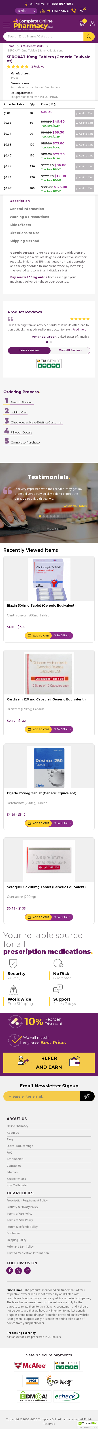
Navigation (6, 25)
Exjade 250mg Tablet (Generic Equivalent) (41, 793)
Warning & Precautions (29, 217)
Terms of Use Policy (19, 1214)
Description (20, 201)
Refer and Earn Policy (20, 1247)
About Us (13, 1133)
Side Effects (20, 225)
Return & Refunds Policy (22, 1227)
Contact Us (14, 1166)
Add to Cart (84, 113)
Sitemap (12, 1172)
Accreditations (16, 1179)
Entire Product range (20, 1146)
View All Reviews (70, 350)
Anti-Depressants (32, 46)
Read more (79, 329)
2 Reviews (37, 66)
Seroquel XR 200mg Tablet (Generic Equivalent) (46, 887)
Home (10, 46)
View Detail (61, 636)
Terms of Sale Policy (20, 1220)
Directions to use (24, 233)
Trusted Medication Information (28, 1253)
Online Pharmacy (17, 1126)
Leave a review (29, 350)
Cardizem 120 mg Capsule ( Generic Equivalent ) (46, 699)
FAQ (9, 1153)
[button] (87, 1425)
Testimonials (15, 1159)
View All (49, 529)
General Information (27, 209)
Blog (10, 1140)
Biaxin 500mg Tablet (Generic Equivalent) (41, 606)
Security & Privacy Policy (22, 1207)
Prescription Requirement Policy (27, 1201)
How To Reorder (17, 1186)
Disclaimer (13, 1234)
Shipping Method (24, 241)
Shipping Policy (16, 1240)
